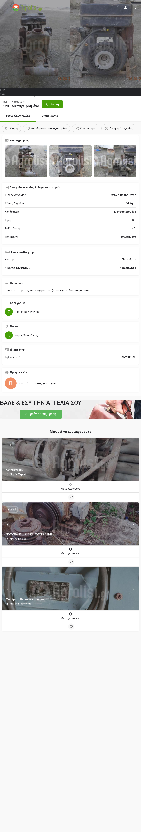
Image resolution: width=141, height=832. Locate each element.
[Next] (133, 526)
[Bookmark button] (71, 497)
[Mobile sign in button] (125, 7)
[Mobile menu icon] (6, 8)
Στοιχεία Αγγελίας (18, 115)
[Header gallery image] (35, 44)
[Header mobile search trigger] (134, 7)
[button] (41, 414)
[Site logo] (27, 8)
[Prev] (8, 526)
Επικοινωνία (50, 115)
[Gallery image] (26, 161)
